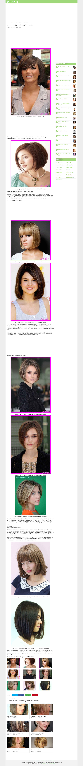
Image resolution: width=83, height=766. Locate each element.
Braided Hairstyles (59, 165)
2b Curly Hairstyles (62, 71)
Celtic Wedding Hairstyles (63, 149)
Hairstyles (68, 169)
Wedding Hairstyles (70, 177)
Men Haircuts (58, 174)
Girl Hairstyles (59, 169)
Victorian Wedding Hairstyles (64, 80)
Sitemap (29, 760)
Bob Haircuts (10, 27)
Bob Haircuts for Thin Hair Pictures (38, 733)
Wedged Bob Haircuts (62, 117)
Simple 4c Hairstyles (62, 126)
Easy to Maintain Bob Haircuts (37, 750)
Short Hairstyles (59, 177)
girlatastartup (12, 1)
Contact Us (34, 760)
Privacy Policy (52, 760)
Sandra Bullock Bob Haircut (64, 76)
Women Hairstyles (59, 179)
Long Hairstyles (59, 172)
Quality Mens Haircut (62, 131)
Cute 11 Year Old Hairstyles (63, 85)
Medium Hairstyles (70, 172)
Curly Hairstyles (69, 165)
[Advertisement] (41, 13)
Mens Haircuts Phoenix (63, 135)
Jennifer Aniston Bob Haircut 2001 (14, 750)
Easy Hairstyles (69, 167)
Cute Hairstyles (59, 167)
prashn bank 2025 (52, 763)
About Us (47, 760)
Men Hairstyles (69, 174)
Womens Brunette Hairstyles (64, 89)
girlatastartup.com (45, 763)
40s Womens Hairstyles (63, 98)
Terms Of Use (42, 760)
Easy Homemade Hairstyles (64, 112)
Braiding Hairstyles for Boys (64, 66)
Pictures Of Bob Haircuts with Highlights (15, 733)
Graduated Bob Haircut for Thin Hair (38, 716)
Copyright (38, 760)
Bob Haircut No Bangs (11, 716)
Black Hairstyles (59, 162)
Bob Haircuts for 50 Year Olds (64, 140)
